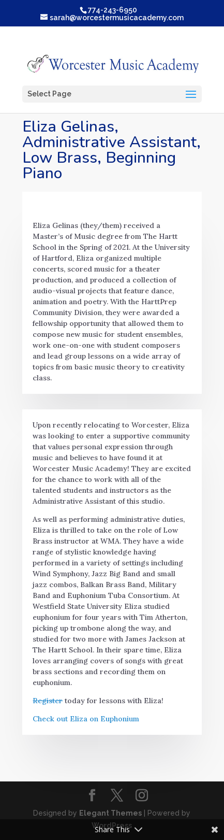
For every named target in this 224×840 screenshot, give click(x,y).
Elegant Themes (110, 813)
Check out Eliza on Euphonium (86, 718)
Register (48, 700)
